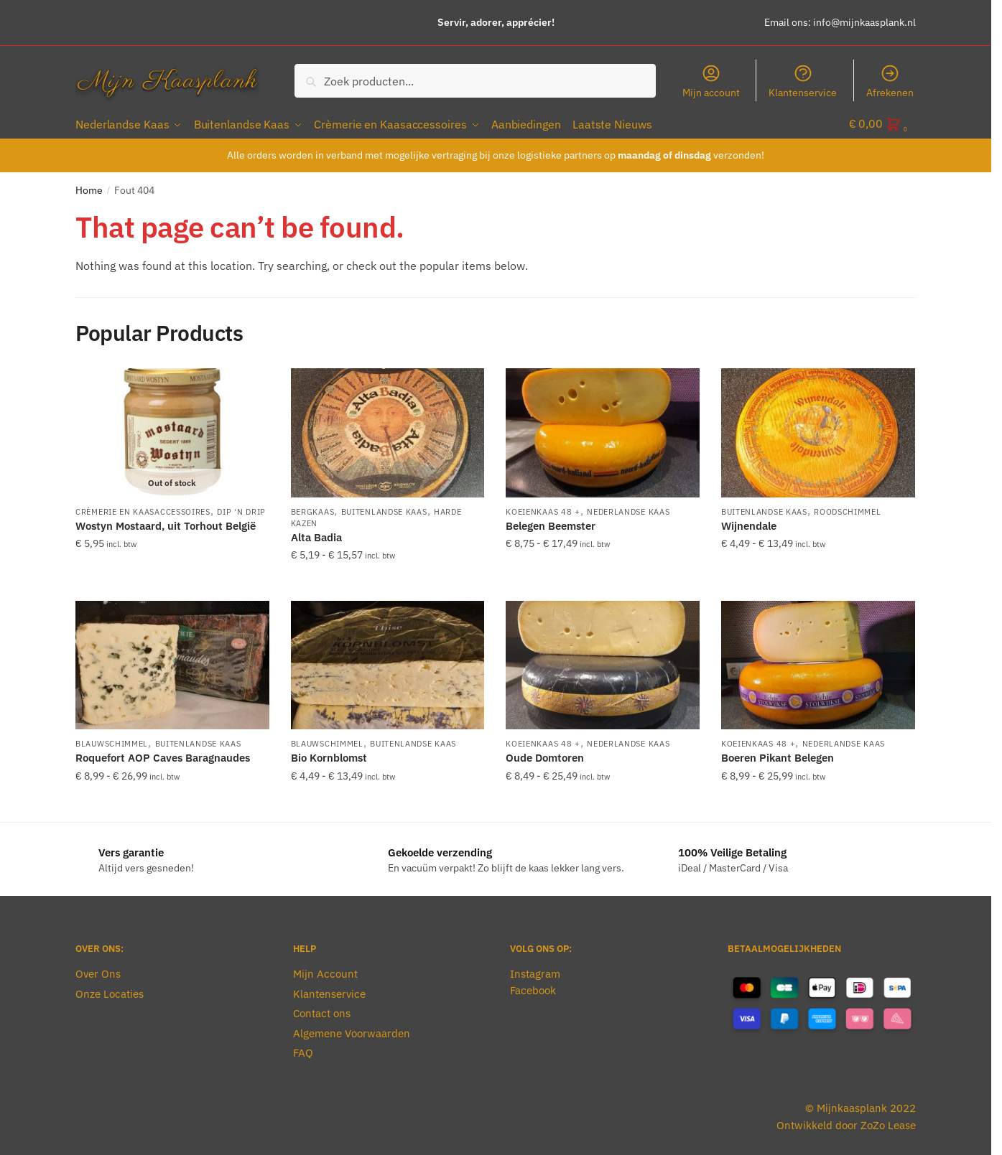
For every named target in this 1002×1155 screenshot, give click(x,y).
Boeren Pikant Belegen (777, 755)
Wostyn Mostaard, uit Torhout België (165, 523)
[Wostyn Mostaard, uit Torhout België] (172, 430)
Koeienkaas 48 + (543, 509)
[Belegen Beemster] (603, 430)
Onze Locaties (109, 991)
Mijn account (711, 81)
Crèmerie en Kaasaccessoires (142, 509)
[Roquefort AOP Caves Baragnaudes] (172, 662)
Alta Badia (316, 534)
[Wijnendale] (818, 430)
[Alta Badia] (388, 430)
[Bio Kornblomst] (388, 662)
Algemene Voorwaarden (351, 1030)
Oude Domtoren (545, 755)
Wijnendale (748, 523)
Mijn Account (325, 971)
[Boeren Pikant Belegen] (818, 662)
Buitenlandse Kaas (384, 509)
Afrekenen (890, 81)
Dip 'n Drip (241, 509)
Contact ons (322, 1011)
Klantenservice (803, 81)
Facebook (533, 987)
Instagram (535, 971)
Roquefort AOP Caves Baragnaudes (162, 755)
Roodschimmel (847, 509)
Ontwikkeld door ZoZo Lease (846, 1122)
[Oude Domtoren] (603, 662)
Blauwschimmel (111, 742)
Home (89, 187)
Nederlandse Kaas (628, 509)
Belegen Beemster (550, 523)
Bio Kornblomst (329, 755)
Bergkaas (313, 509)
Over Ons (98, 971)
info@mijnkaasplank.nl (864, 22)
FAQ (303, 1050)
